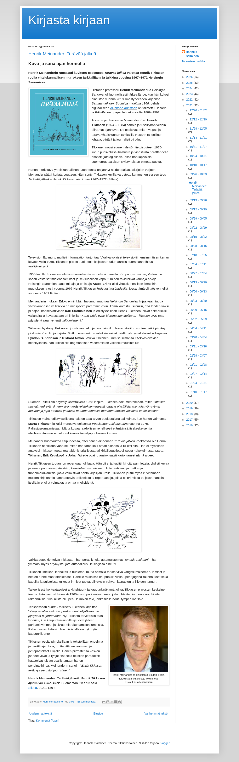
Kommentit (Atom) (47, 720)
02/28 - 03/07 (198, 355)
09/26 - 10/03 (198, 174)
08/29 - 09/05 (198, 218)
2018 (189, 414)
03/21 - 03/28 (198, 346)
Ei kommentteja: (87, 701)
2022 (189, 99)
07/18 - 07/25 (198, 255)
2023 (189, 94)
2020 (189, 402)
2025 (189, 82)
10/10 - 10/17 (198, 165)
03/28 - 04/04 (198, 337)
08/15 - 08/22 (198, 236)
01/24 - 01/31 (198, 383)
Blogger (164, 743)
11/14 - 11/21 (198, 137)
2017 (189, 419)
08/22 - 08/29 (198, 227)
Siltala (32, 687)
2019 (189, 408)
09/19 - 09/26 (198, 200)
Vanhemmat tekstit (156, 713)
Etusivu (98, 713)
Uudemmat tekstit (40, 713)
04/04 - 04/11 (198, 328)
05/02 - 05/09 (198, 319)
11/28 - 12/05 (198, 128)
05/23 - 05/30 (198, 300)
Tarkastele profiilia (193, 61)
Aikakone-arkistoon (123, 108)
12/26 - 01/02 (198, 110)
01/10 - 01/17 (198, 392)
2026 (189, 77)
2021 (189, 105)
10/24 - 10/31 (198, 156)
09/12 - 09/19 (198, 209)
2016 (189, 425)
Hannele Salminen (192, 54)
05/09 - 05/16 (198, 310)
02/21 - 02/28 (198, 364)
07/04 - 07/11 (198, 264)
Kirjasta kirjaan (69, 20)
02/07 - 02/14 (198, 373)
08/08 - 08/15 (198, 246)
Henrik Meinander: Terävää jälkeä (62, 53)
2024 (189, 88)
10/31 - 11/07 (198, 146)
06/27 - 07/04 (198, 273)
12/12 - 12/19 (198, 119)
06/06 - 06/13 (198, 291)
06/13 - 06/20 (198, 282)
